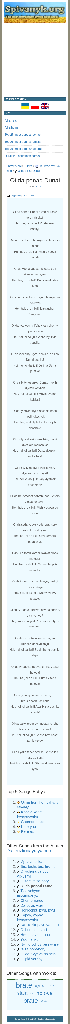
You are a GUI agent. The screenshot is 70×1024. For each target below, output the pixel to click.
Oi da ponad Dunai (29, 170)
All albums (11, 127)
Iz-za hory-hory (33, 949)
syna (39, 985)
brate (24, 985)
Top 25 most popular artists (23, 141)
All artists (11, 120)
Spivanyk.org (14, 165)
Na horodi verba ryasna (40, 944)
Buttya (28, 165)
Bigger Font (16, 196)
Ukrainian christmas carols (22, 156)
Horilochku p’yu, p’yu (38, 910)
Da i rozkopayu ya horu (30, 850)
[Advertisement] (35, 60)
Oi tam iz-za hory (35, 881)
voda (43, 1000)
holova (44, 993)
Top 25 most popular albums (23, 148)
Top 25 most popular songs (23, 134)
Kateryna (28, 827)
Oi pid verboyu (33, 959)
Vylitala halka (31, 862)
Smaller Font (28, 196)
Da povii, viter (32, 905)
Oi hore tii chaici (34, 930)
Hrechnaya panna (35, 935)
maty (50, 985)
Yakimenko (29, 939)
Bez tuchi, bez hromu (38, 866)
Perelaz (27, 831)
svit (31, 993)
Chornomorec (32, 822)
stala (22, 993)
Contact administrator (46, 1019)
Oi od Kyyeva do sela (38, 954)
